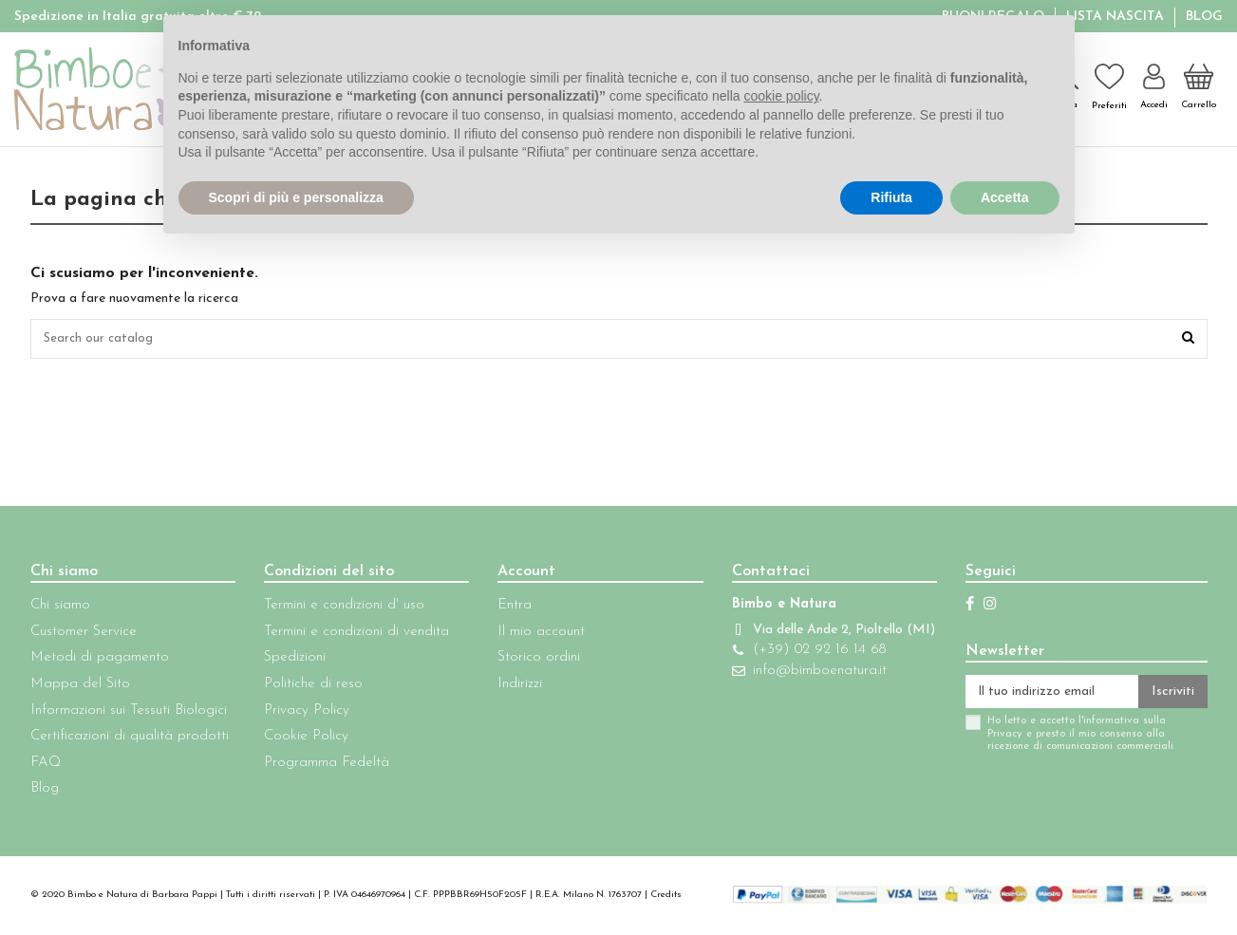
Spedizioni (290, 660)
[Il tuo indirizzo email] (1043, 696)
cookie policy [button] (780, 95)
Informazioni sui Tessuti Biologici (128, 713)
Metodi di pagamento (99, 660)
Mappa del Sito (80, 687)
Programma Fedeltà (321, 765)
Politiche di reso (308, 687)
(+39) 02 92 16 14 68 (806, 671)
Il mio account (532, 634)
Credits (666, 897)
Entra (506, 608)
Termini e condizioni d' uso (339, 608)
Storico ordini (530, 660)
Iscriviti (1173, 695)
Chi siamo (60, 608)
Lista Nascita (1117, 16)
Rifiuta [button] (891, 197)
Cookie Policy (301, 739)
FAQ (45, 765)
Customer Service (83, 634)
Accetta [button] (1005, 197)
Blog (1204, 16)
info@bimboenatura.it (806, 692)
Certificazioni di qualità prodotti (129, 739)
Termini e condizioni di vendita (351, 634)
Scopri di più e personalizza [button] (296, 197)
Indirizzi (511, 687)
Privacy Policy (302, 713)
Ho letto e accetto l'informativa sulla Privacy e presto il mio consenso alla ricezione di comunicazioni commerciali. (1064, 739)
